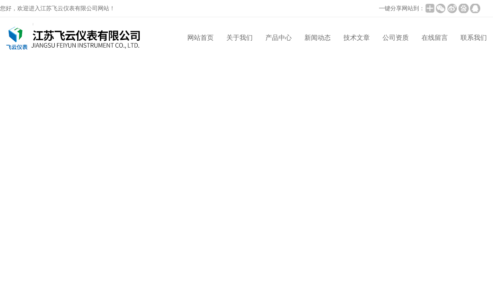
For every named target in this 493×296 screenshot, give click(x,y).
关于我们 (239, 37)
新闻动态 (317, 37)
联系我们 (474, 37)
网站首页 (200, 37)
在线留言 (435, 37)
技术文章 (356, 37)
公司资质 (395, 37)
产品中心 (278, 37)
